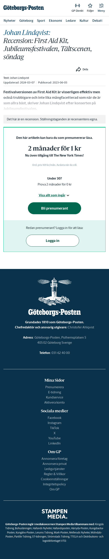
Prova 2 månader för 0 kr (55, 184)
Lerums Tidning (44, 532)
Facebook (54, 418)
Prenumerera (54, 387)
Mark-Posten (61, 532)
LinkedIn (54, 443)
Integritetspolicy (54, 484)
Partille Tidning (22, 536)
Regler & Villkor (54, 474)
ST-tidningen (39, 536)
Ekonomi (55, 21)
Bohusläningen (23, 528)
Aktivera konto (54, 402)
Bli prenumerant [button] (54, 208)
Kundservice (54, 397)
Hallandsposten (61, 528)
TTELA (74, 536)
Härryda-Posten (79, 528)
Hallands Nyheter (42, 528)
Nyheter (10, 21)
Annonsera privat (55, 464)
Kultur (84, 21)
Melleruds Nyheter (79, 532)
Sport (41, 21)
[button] (101, 8)
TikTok (54, 428)
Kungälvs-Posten (25, 532)
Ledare (71, 21)
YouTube (54, 438)
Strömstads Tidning (58, 536)
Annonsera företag (54, 459)
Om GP (54, 489)
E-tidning (54, 392)
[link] (23, 8)
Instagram (54, 423)
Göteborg (26, 21)
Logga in (52, 240)
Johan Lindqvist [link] (19, 78)
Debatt (97, 21)
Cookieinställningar (54, 479)
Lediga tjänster (54, 469)
